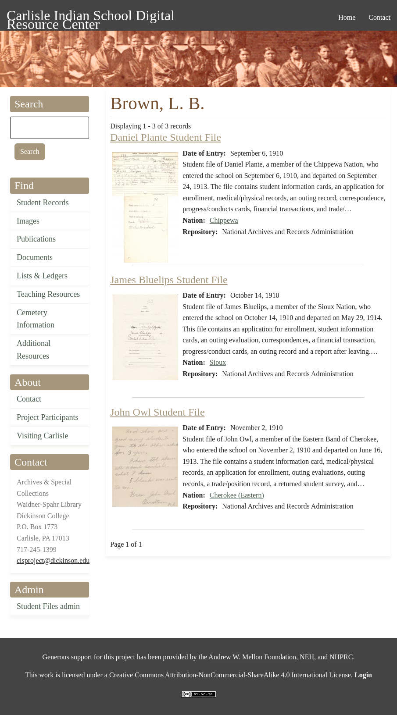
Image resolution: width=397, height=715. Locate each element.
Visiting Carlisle (42, 435)
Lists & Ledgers (42, 275)
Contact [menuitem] (379, 17)
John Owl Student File (157, 412)
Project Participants (47, 417)
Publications (36, 239)
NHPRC (341, 657)
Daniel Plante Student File (165, 137)
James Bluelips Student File (168, 279)
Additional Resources (33, 349)
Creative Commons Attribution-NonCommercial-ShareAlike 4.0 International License (230, 675)
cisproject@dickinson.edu (53, 560)
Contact (29, 399)
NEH (307, 657)
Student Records (43, 202)
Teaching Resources (48, 294)
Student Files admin (48, 606)
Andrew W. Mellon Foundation (252, 657)
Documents (35, 257)
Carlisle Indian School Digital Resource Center (91, 16)
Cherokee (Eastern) (237, 495)
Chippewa (224, 220)
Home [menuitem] (346, 17)
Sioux (218, 362)
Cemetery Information (35, 319)
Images (28, 221)
